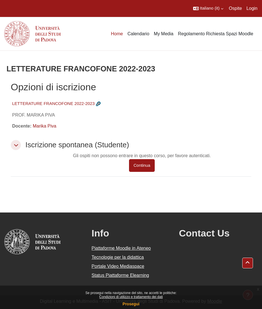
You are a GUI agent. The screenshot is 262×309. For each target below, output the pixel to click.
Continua (142, 165)
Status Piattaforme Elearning (120, 275)
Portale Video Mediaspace (117, 266)
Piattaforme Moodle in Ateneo (121, 248)
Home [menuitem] (117, 33)
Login (251, 8)
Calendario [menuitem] (138, 33)
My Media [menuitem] (163, 33)
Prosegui (131, 304)
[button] (208, 8)
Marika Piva (44, 126)
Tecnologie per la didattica (117, 257)
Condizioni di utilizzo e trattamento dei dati (131, 297)
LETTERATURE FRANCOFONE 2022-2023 (53, 103)
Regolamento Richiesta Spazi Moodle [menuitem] (215, 33)
